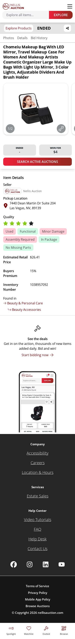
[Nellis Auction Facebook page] (13, 564)
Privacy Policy (37, 593)
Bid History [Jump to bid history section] (39, 38)
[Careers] (38, 463)
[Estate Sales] (37, 496)
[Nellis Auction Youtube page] (61, 564)
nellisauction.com (50, 613)
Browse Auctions (38, 606)
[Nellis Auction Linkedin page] (45, 564)
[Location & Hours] (37, 472)
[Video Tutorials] (37, 519)
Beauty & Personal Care (23, 303)
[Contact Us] (37, 549)
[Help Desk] (37, 539)
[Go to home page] (13, 6)
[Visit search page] (63, 630)
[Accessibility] (37, 453)
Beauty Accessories (24, 309)
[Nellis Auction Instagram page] (29, 564)
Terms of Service (37, 586)
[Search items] (27, 15)
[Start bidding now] (38, 355)
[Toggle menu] (70, 6)
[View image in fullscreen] (61, 128)
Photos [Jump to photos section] (8, 38)
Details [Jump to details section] (22, 38)
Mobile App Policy (37, 599)
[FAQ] (37, 529)
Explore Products (19, 28)
